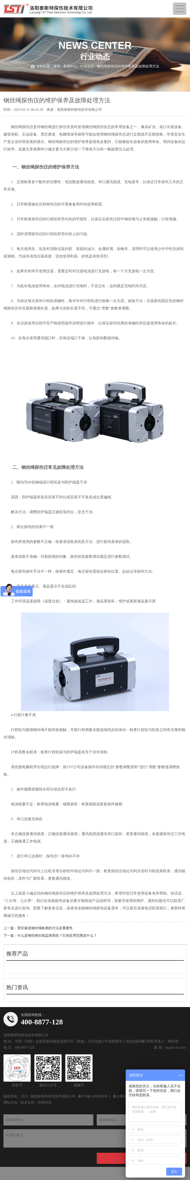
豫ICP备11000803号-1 (94, 1096)
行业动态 (87, 66)
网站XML (10, 1102)
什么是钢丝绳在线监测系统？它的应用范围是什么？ (57, 935)
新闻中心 (70, 66)
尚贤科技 (45, 1102)
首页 (56, 66)
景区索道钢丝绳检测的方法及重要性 (45, 928)
